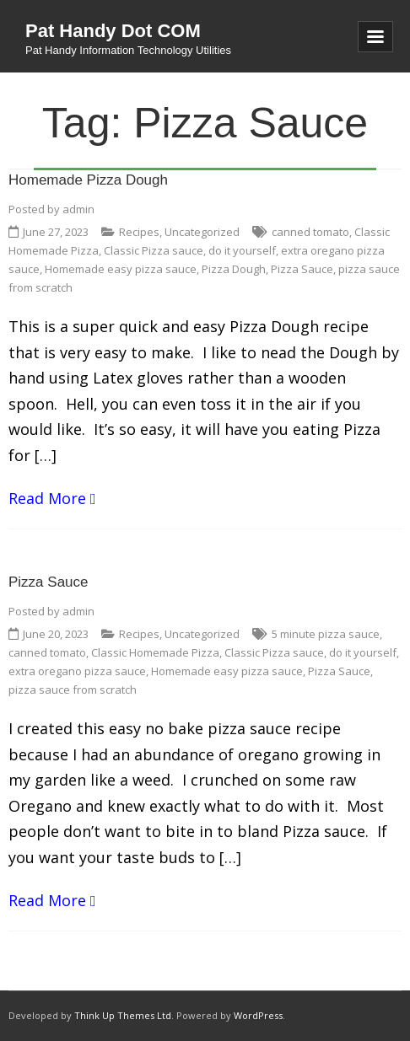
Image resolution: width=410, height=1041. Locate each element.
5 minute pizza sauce (326, 633)
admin (78, 209)
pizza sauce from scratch (72, 689)
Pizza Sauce (302, 268)
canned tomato (310, 231)
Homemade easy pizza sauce (121, 268)
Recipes (139, 231)
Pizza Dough (234, 268)
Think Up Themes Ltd (122, 1015)
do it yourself (242, 250)
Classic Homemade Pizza (155, 652)
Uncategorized (202, 231)
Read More (47, 498)
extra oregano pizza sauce (77, 671)
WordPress (258, 1015)
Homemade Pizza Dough (88, 180)
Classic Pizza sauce (153, 250)
